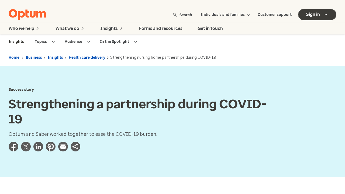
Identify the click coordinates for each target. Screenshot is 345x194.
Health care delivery (87, 57)
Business (34, 57)
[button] (75, 150)
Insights (55, 57)
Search (183, 14)
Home (14, 57)
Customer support (275, 14)
